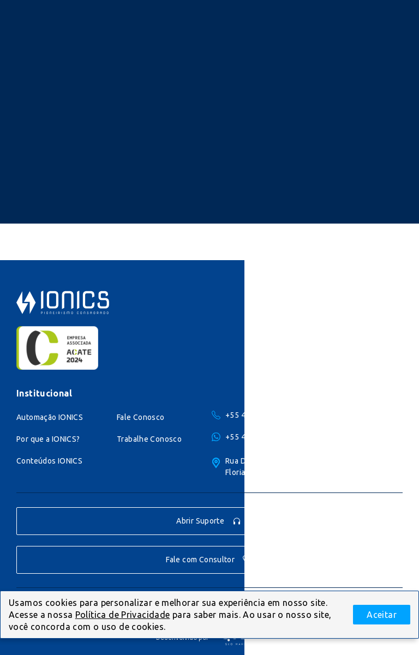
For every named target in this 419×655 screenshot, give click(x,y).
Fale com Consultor (209, 559)
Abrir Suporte (208, 521)
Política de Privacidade (122, 615)
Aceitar (382, 615)
